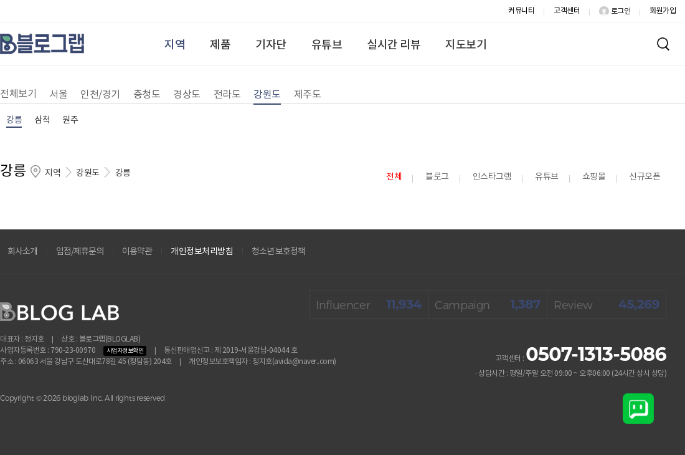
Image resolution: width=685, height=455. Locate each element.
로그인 (614, 11)
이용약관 (137, 252)
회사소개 (22, 252)
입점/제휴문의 (79, 252)
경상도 (187, 94)
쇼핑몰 (594, 177)
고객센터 (567, 11)
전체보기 (18, 94)
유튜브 (326, 45)
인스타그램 (492, 177)
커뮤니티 (521, 11)
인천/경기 (100, 94)
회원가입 (663, 11)
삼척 (42, 120)
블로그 (437, 177)
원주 (70, 120)
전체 (394, 177)
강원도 (267, 94)
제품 (220, 45)
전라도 (227, 94)
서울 (58, 94)
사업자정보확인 (125, 351)
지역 (174, 45)
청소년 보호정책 (278, 252)
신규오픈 (644, 177)
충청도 (147, 94)
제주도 (307, 94)
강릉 (14, 120)
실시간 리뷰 (393, 45)
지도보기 (465, 45)
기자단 (270, 45)
